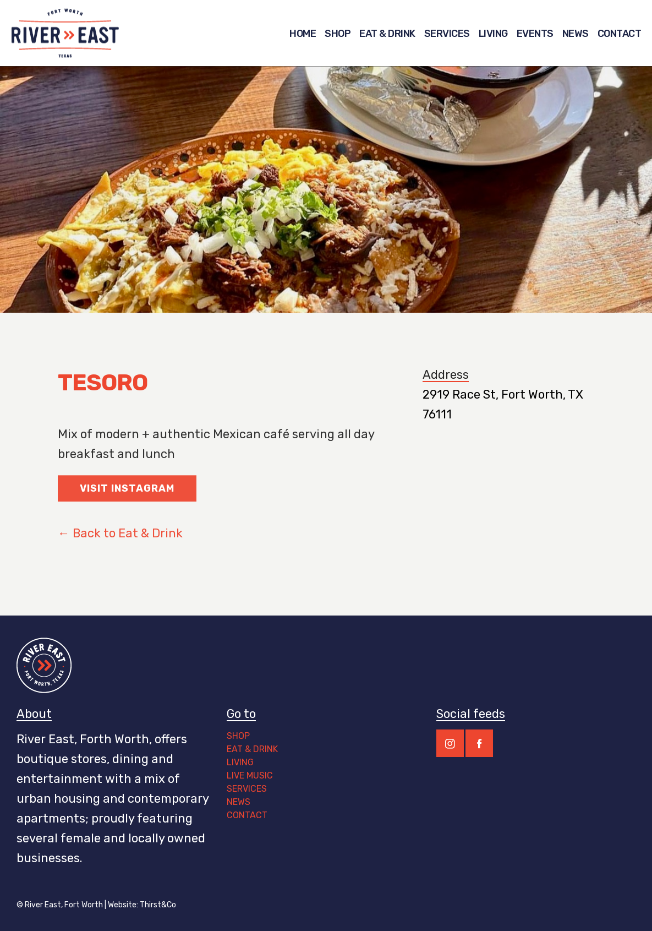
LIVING (240, 762)
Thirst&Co (158, 905)
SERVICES (247, 788)
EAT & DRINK (252, 749)
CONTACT (248, 815)
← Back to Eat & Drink (120, 544)
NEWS (238, 802)
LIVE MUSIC (250, 775)
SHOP (238, 736)
